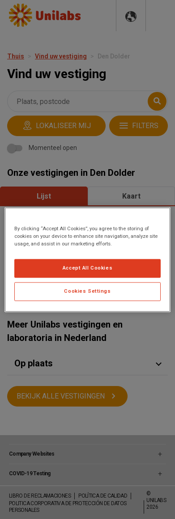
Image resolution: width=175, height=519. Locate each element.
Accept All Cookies (87, 268)
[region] (87, 259)
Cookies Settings (87, 291)
